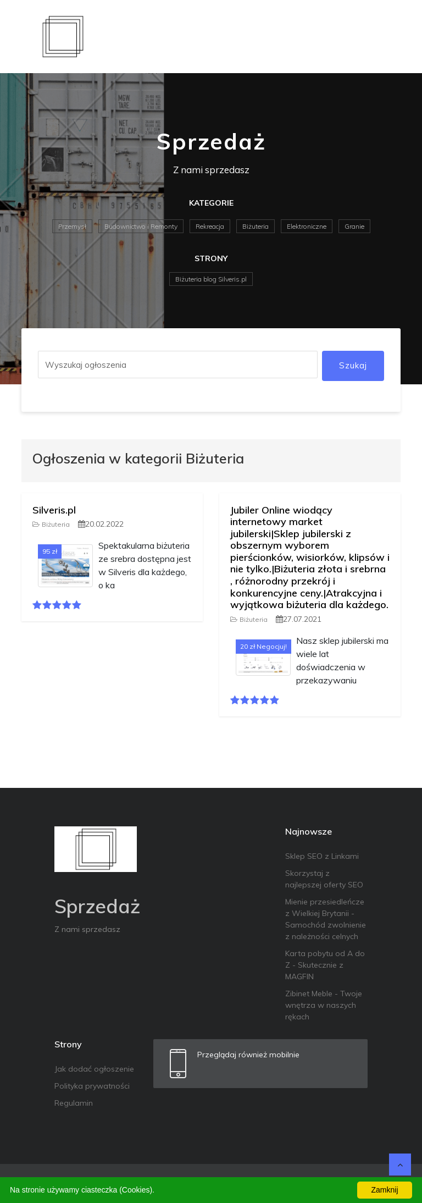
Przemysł (72, 226)
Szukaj (353, 365)
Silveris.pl (54, 510)
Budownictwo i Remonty (140, 226)
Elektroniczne (306, 226)
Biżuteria (255, 226)
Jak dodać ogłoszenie (94, 1069)
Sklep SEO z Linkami (322, 856)
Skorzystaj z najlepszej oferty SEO (324, 879)
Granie (354, 226)
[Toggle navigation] (385, 36)
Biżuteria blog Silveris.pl (211, 279)
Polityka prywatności (92, 1086)
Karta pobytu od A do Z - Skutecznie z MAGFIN (325, 964)
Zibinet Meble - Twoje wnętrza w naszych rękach (323, 1005)
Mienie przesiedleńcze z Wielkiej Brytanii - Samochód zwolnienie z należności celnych (325, 919)
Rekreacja (210, 226)
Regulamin (73, 1103)
